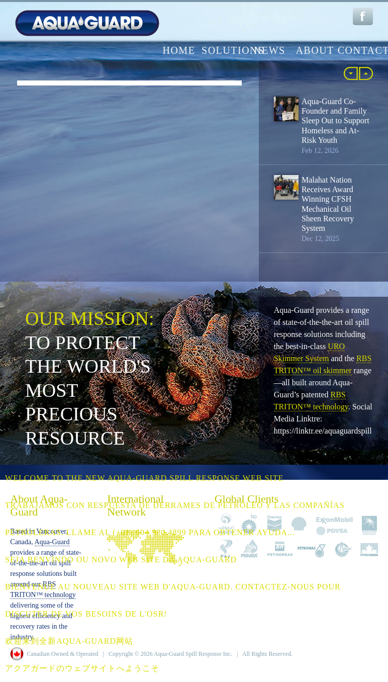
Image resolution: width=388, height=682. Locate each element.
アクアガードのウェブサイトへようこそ (82, 668)
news (269, 50)
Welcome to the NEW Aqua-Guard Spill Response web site (144, 478)
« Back (351, 73)
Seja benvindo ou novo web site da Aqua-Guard (121, 559)
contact (360, 50)
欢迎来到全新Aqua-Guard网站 (69, 641)
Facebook (363, 16)
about (315, 50)
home (178, 50)
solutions (224, 50)
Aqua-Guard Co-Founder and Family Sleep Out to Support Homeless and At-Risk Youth (335, 120)
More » (366, 73)
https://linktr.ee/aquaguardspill (323, 431)
